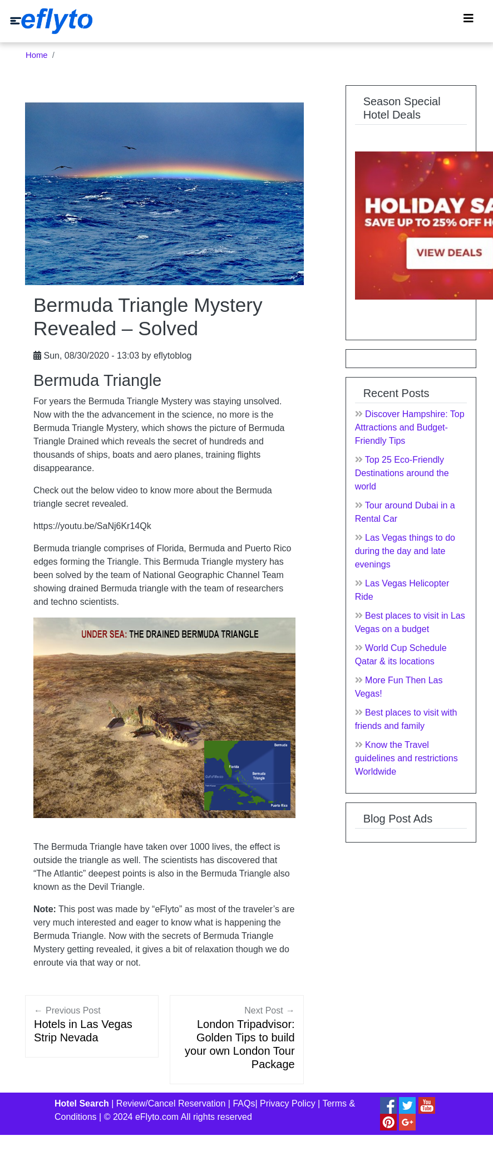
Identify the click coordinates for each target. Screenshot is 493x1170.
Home (37, 55)
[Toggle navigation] (468, 21)
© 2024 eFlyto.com (141, 1117)
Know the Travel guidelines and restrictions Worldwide (406, 758)
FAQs (244, 1103)
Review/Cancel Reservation (171, 1103)
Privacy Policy (287, 1103)
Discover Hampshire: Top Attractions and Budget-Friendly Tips (410, 427)
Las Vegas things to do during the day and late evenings (405, 551)
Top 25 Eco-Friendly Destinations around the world (402, 473)
